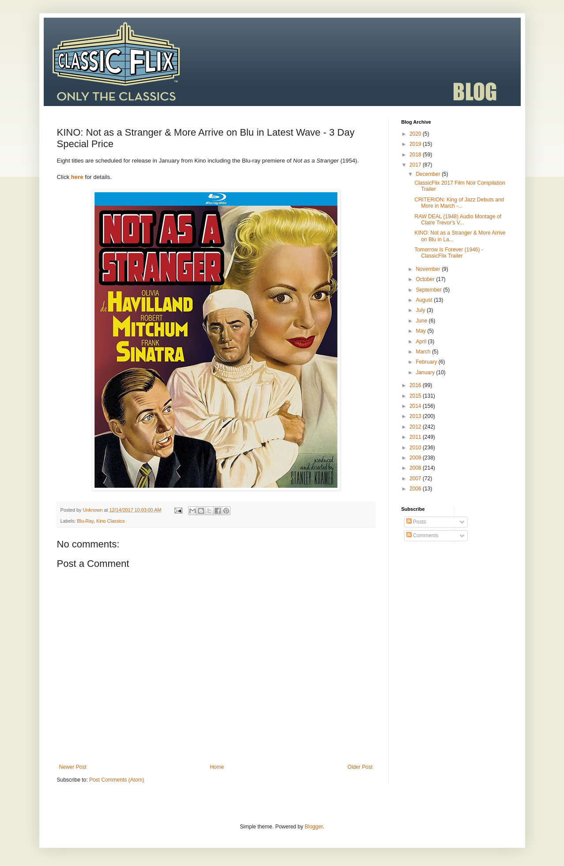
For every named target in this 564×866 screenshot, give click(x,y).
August (425, 300)
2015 (416, 396)
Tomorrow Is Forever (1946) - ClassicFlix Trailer (448, 253)
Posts (416, 522)
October (426, 279)
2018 (416, 155)
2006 (416, 489)
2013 (416, 416)
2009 (416, 458)
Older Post (360, 767)
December (429, 174)
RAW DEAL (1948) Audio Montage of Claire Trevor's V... (457, 219)
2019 (416, 144)
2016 (416, 385)
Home (217, 767)
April (422, 341)
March (424, 352)
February (427, 362)
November (429, 269)
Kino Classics (110, 521)
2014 (416, 406)
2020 (416, 134)
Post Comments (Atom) (116, 780)
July (421, 310)
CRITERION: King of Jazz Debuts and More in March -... (459, 203)
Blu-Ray (85, 521)
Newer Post (73, 767)
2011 (416, 437)
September (429, 290)
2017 (416, 165)
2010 (416, 447)
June (422, 321)
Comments (422, 535)
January (426, 372)
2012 (416, 427)
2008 (416, 468)
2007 (416, 478)
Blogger (314, 827)
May (421, 331)
